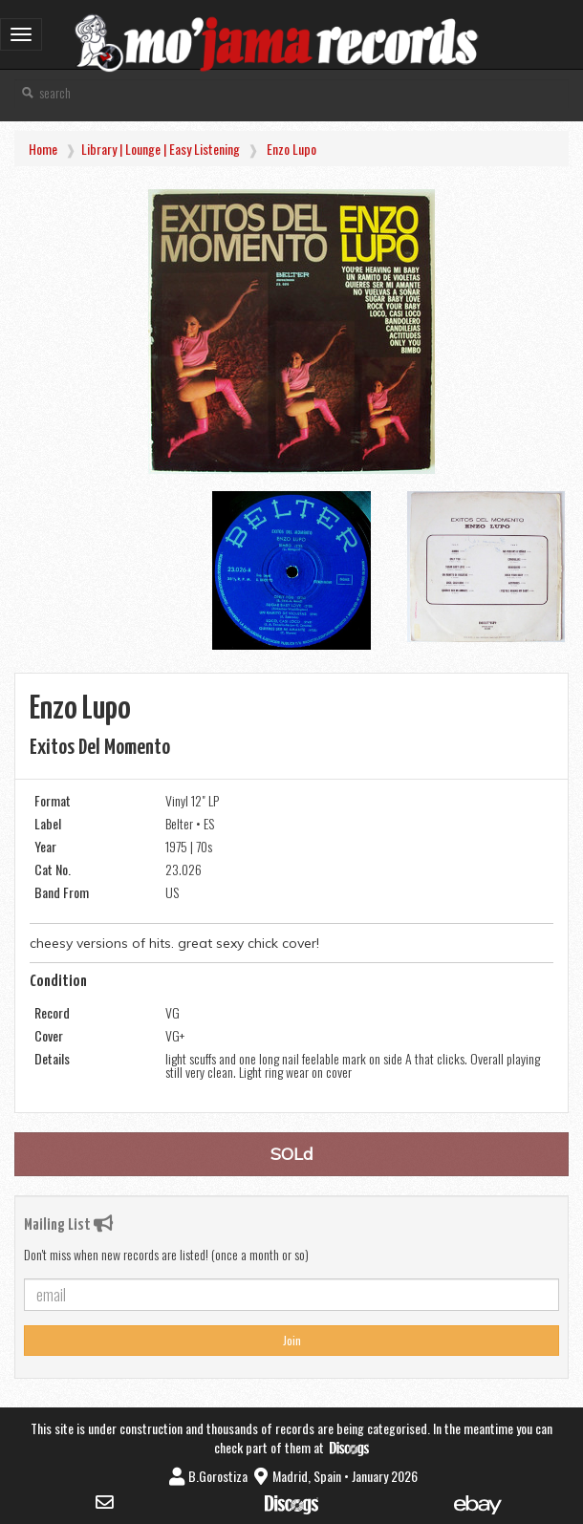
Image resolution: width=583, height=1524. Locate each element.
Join (292, 1340)
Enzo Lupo (291, 149)
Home (43, 149)
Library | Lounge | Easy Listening (160, 149)
